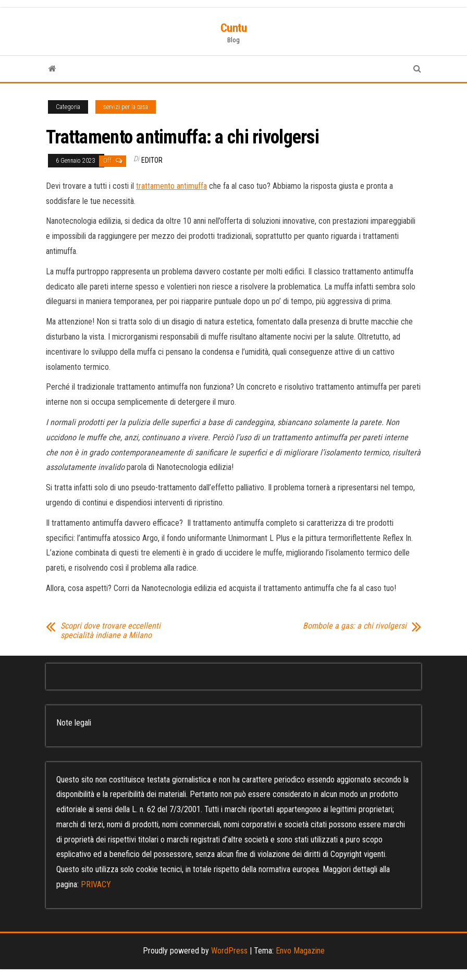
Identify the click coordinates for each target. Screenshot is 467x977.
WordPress (229, 951)
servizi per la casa (125, 107)
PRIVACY (96, 884)
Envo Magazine (300, 951)
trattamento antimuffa (171, 186)
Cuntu (233, 27)
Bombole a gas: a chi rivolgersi (355, 626)
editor (152, 160)
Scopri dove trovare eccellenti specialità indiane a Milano (110, 630)
